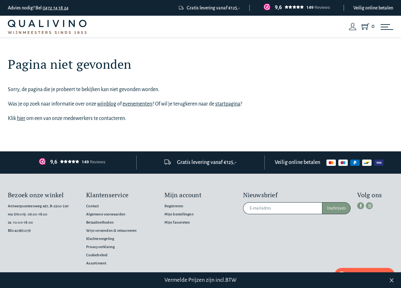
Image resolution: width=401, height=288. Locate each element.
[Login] (352, 26)
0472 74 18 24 (56, 7)
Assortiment (96, 263)
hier (21, 118)
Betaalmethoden (100, 222)
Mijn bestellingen (178, 214)
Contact (92, 206)
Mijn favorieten (177, 222)
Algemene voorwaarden (105, 214)
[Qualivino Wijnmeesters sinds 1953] (47, 27)
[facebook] (360, 205)
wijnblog (106, 104)
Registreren (173, 206)
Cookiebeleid (96, 255)
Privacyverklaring (100, 247)
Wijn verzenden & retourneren (111, 231)
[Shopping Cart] (366, 26)
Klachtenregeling (100, 239)
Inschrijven (336, 208)
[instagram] (369, 205)
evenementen (137, 104)
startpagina (227, 104)
